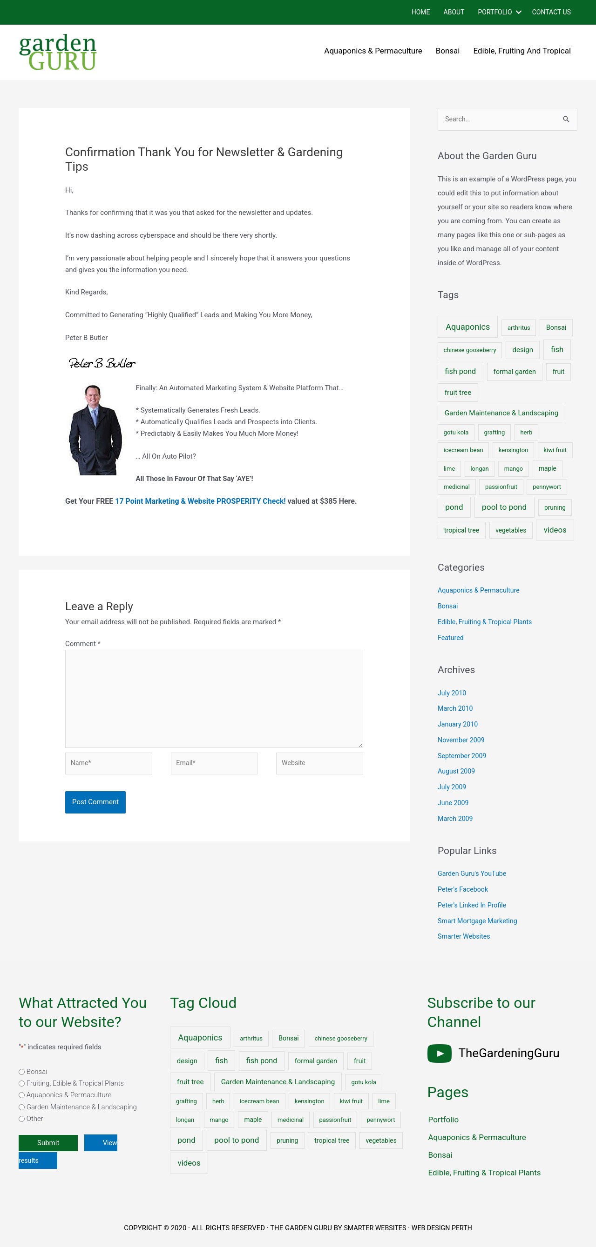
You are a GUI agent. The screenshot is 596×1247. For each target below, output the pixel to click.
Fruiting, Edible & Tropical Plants (75, 1084)
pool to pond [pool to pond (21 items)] (504, 507)
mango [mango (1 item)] (513, 469)
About (454, 12)
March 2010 (456, 709)
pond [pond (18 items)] (454, 507)
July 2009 (453, 787)
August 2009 (457, 772)
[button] (518, 12)
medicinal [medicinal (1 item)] (457, 487)
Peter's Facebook (464, 890)
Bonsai (448, 50)
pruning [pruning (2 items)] (555, 508)
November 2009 (462, 740)
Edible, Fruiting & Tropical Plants (487, 622)
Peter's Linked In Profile (474, 905)
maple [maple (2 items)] (547, 469)
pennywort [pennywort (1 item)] (547, 487)
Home (421, 12)
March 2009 (456, 819)
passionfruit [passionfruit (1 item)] (501, 487)
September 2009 (463, 756)
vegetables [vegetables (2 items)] (510, 530)
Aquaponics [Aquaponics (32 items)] (468, 327)
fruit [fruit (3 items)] (559, 372)
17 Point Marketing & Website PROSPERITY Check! (200, 501)
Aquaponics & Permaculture (373, 50)
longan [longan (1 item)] (479, 469)
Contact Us (551, 12)
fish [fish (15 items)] (557, 350)
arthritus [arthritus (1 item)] (519, 328)
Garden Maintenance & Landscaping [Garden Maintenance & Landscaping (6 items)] (502, 413)
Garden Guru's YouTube (474, 874)
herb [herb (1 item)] (526, 432)
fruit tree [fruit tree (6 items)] (458, 393)
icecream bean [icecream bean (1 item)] (463, 450)
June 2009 (454, 803)
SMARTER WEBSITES (373, 1229)
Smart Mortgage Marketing (480, 921)
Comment (83, 644)
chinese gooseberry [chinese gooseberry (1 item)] (470, 350)
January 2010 (459, 724)
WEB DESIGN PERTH (443, 1229)
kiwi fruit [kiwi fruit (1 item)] (555, 450)
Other (35, 1119)
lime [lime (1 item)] (449, 469)
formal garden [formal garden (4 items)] (515, 372)
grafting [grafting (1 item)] (494, 432)
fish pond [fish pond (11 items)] (460, 371)
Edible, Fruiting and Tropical (522, 50)
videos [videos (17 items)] (555, 530)
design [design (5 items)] (523, 351)
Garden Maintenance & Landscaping (82, 1107)
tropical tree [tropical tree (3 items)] (461, 530)
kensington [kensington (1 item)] (513, 450)
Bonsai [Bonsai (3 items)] (556, 328)
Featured (451, 638)
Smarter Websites (465, 937)
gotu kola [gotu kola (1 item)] (456, 432)
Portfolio (495, 12)
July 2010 (453, 693)
